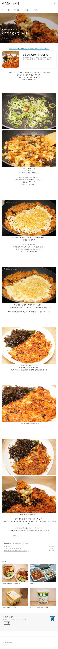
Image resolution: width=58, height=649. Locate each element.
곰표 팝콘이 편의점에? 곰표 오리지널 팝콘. (15, 551)
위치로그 (26, 10)
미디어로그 (17, 10)
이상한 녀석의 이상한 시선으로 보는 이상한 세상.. (14, 619)
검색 (50, 3)
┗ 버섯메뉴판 (14, 543)
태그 (8, 10)
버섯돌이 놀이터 (10, 3)
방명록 (35, 10)
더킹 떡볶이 (7, 546)
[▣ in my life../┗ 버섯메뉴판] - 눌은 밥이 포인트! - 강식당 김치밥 (29, 49)
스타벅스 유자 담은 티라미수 (11, 548)
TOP (54, 643)
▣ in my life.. (7, 543)
